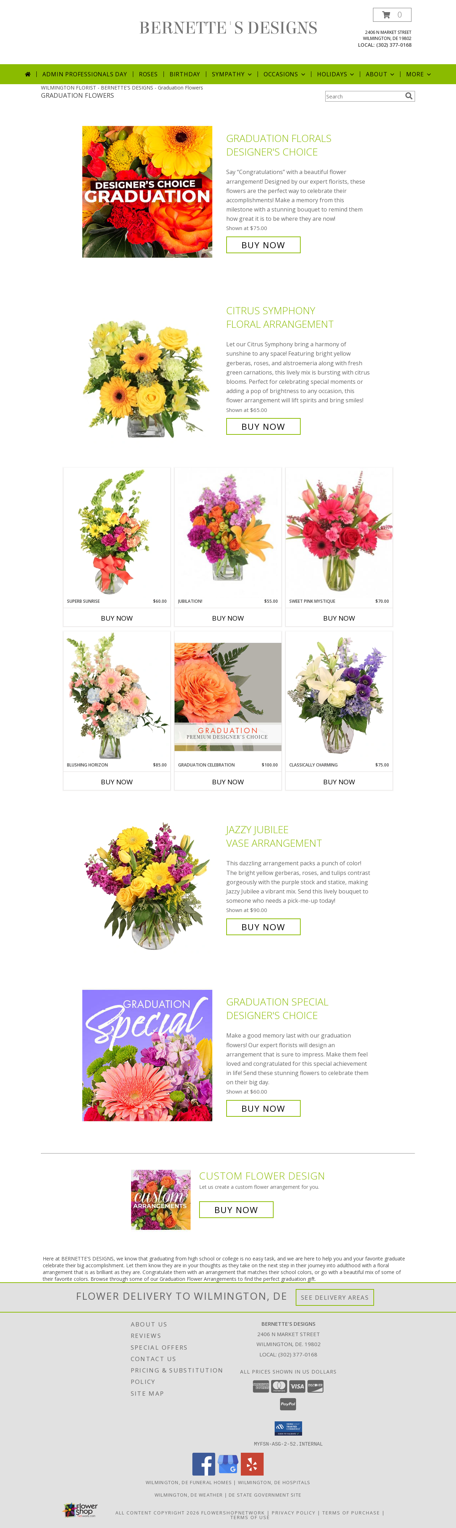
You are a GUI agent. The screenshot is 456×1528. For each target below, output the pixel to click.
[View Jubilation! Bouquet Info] (228, 533)
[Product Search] (364, 96)
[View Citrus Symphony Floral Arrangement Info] (152, 368)
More (419, 74)
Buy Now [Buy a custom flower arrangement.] (236, 1210)
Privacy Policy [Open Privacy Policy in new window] (294, 1512)
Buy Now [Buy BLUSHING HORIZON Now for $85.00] (117, 781)
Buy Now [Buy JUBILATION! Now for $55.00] (228, 618)
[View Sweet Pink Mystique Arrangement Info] (339, 533)
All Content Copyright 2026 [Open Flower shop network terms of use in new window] (157, 1512)
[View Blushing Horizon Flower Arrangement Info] (116, 697)
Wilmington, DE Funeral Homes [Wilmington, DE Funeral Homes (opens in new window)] (189, 1482)
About (381, 74)
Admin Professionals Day (84, 74)
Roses (148, 74)
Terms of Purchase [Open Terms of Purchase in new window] (351, 1512)
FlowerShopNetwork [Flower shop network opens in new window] (233, 1512)
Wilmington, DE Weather (189, 1494)
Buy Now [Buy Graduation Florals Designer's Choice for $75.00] (263, 245)
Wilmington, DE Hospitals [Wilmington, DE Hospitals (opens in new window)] (274, 1482)
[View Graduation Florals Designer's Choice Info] (152, 191)
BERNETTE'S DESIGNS (228, 28)
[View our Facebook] (203, 1473)
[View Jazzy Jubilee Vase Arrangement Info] (152, 878)
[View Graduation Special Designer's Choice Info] (152, 1055)
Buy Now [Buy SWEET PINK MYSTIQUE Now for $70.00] (339, 618)
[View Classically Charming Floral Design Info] (339, 697)
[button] (392, 15)
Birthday (185, 74)
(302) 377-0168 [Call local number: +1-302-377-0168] (393, 44)
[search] (409, 96)
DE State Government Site (265, 1494)
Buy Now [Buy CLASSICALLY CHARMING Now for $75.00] (339, 781)
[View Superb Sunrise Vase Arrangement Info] (116, 533)
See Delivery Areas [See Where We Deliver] (335, 1297)
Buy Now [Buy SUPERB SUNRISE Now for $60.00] (117, 618)
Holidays (336, 74)
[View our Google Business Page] (228, 1473)
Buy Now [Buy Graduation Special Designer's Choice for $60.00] (263, 1108)
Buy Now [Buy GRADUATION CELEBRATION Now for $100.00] (228, 781)
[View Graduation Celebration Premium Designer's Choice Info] (228, 697)
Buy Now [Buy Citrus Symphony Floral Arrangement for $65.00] (263, 426)
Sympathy (232, 74)
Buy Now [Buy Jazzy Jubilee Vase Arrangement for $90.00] (263, 927)
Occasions (285, 74)
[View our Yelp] (252, 1473)
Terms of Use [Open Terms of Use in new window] (250, 1517)
